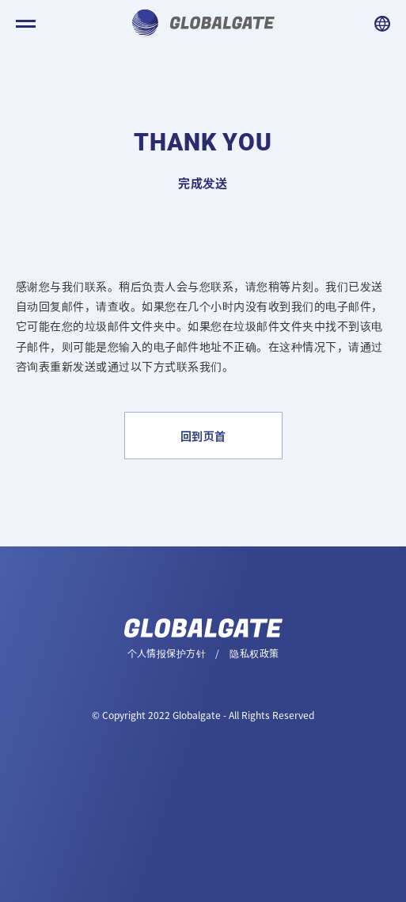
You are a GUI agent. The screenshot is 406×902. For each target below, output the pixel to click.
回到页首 (203, 435)
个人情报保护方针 (166, 653)
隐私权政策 (254, 653)
